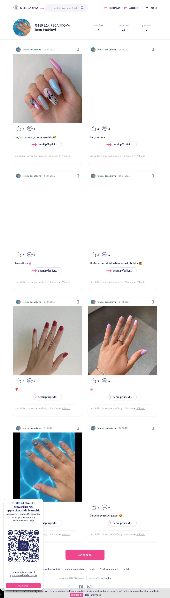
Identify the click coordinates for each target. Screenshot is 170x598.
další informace (92, 594)
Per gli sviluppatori (108, 569)
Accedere (133, 7)
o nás (92, 569)
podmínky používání (75, 569)
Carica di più (85, 555)
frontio (107, 578)
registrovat (114, 7)
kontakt (126, 569)
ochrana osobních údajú (48, 569)
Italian (154, 7)
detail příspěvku (45, 144)
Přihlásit (66, 155)
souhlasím (76, 594)
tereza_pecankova (32, 49)
